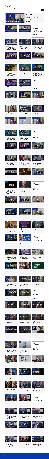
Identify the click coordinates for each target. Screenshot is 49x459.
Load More (24, 450)
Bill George (24, 456)
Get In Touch (35, 34)
